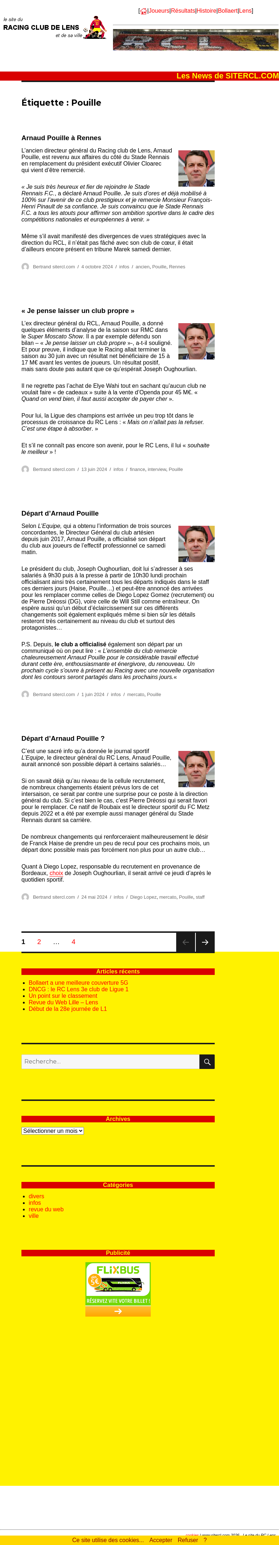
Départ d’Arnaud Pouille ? (63, 738)
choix (56, 873)
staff (200, 897)
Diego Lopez (143, 897)
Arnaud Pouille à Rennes (61, 138)
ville (34, 1216)
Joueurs (159, 11)
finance (137, 469)
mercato (135, 694)
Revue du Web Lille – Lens (63, 1002)
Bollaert (228, 11)
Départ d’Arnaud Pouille (60, 513)
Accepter (160, 1540)
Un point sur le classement (63, 996)
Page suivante (205, 951)
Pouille (159, 266)
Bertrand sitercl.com (54, 266)
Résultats (183, 11)
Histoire (206, 11)
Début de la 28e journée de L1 (68, 1009)
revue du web (46, 1209)
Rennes (177, 266)
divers (36, 1196)
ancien (142, 266)
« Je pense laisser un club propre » (77, 310)
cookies (192, 1535)
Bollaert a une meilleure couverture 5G (78, 983)
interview (157, 469)
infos (124, 266)
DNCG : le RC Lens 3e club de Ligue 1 (79, 989)
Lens (245, 11)
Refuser (188, 1540)
